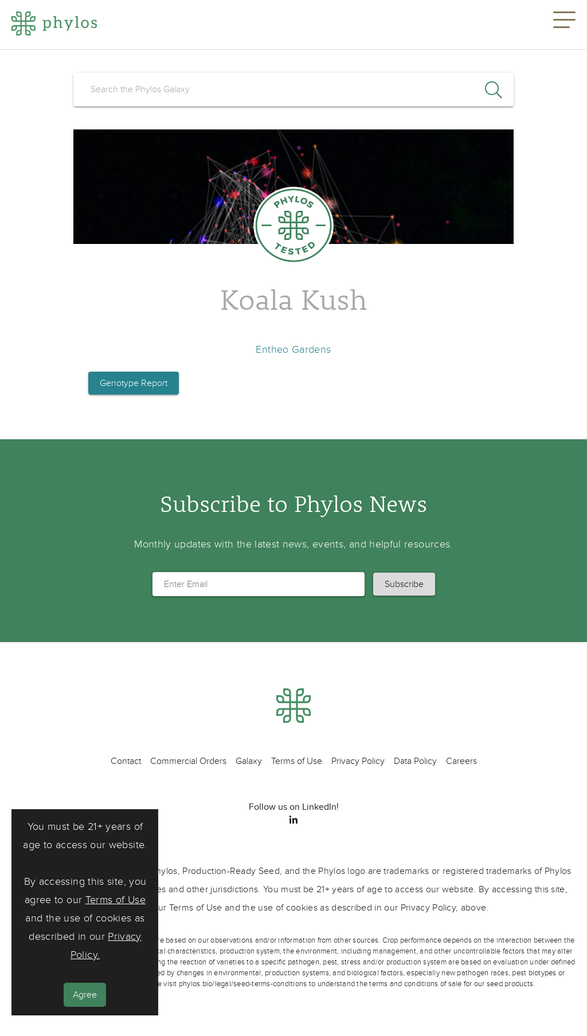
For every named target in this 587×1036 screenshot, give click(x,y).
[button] (564, 24)
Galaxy (249, 761)
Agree (85, 994)
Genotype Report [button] (133, 383)
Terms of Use (115, 900)
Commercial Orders (188, 761)
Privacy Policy (358, 761)
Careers (461, 761)
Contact (126, 761)
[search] (293, 89)
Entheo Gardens (293, 350)
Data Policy (415, 761)
